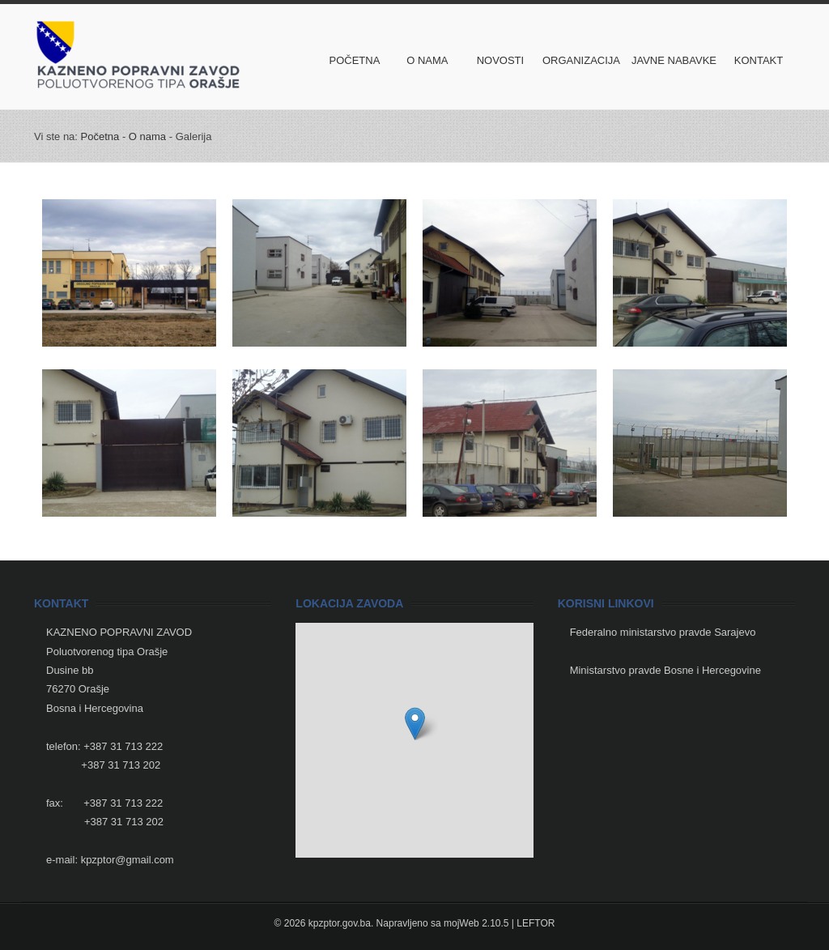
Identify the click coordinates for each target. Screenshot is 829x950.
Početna (100, 136)
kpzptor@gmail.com (127, 860)
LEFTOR (536, 923)
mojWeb (461, 923)
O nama (147, 136)
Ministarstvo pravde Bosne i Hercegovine (665, 670)
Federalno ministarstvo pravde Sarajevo (663, 632)
